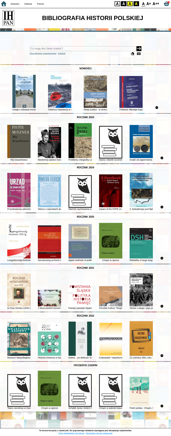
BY (136, 3)
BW (124, 3)
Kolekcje (61, 53)
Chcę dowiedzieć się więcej (71, 433)
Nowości (15, 4)
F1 (148, 3)
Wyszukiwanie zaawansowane (43, 53)
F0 (143, 3)
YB (129, 3)
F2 (155, 3)
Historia (28, 4)
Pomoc (40, 4)
